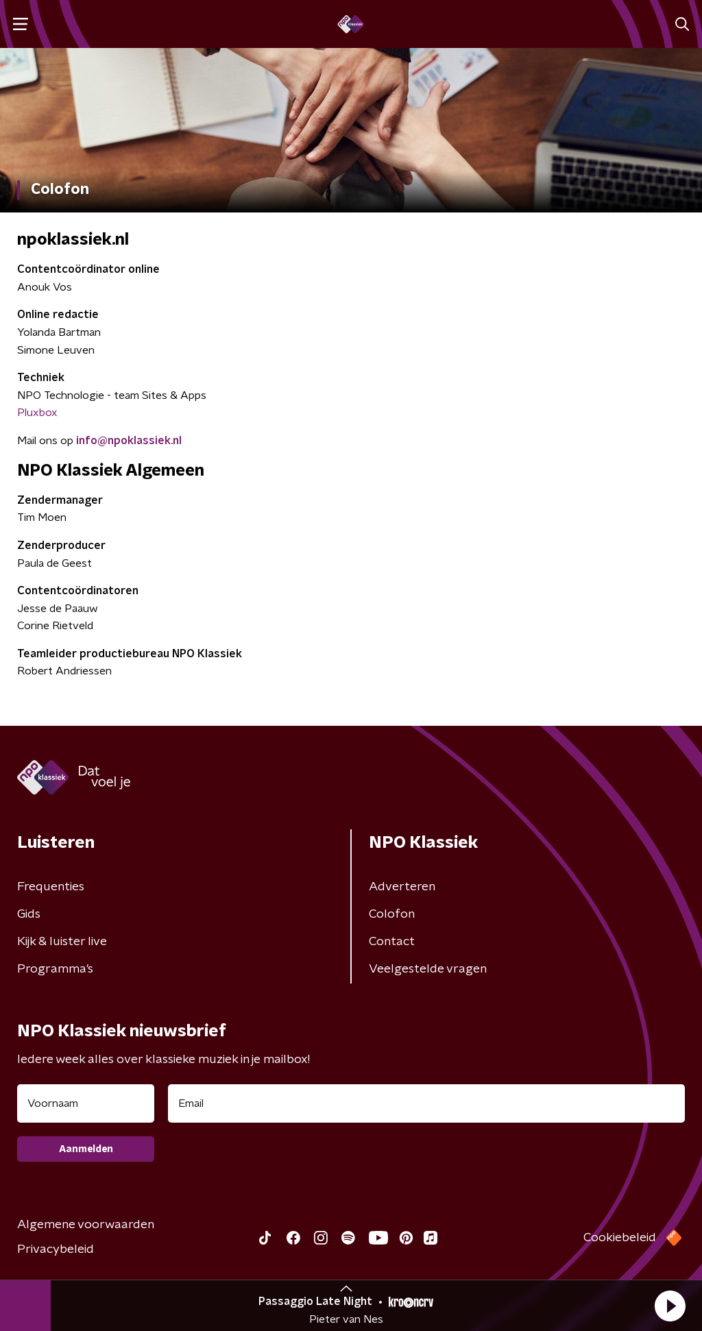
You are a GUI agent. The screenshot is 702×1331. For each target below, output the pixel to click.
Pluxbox (37, 412)
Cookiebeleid (619, 1238)
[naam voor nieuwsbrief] (85, 1103)
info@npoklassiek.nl (129, 440)
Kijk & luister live (62, 942)
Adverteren (402, 887)
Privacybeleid (55, 1249)
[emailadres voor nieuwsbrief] (426, 1103)
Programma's (55, 969)
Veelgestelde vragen (428, 969)
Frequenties (50, 887)
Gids (28, 914)
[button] (670, 1306)
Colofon (392, 914)
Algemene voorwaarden (85, 1225)
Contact (392, 942)
